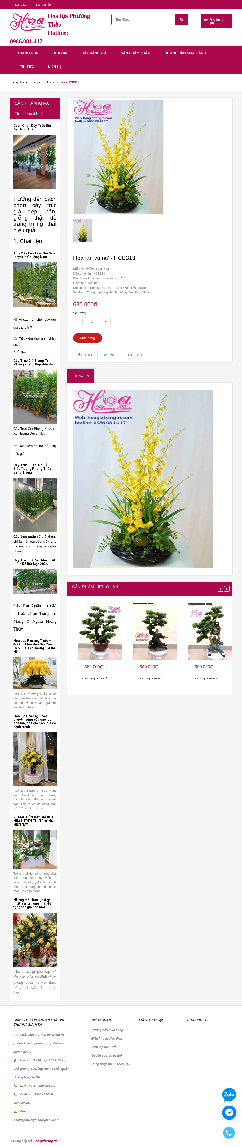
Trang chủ (27, 53)
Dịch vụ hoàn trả (103, 1047)
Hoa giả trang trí (45, 1141)
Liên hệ (54, 67)
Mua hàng (87, 338)
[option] (92, 230)
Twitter (112, 354)
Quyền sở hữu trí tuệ (106, 1055)
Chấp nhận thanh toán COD (111, 1064)
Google (138, 354)
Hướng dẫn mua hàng (185, 53)
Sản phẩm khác (135, 53)
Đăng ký (20, 4)
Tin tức (27, 67)
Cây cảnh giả (94, 53)
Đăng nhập (43, 4)
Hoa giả (59, 53)
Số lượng (79, 313)
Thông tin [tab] (80, 376)
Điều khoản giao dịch (106, 1038)
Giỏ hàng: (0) (217, 21)
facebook (87, 354)
